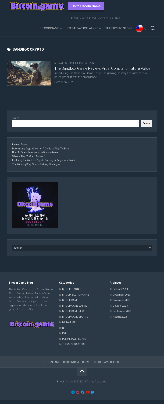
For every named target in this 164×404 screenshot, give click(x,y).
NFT (64, 331)
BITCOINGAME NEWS (73, 315)
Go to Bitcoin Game (86, 6)
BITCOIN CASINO (71, 293)
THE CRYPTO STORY (118, 28)
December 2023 (121, 298)
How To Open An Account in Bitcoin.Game (35, 156)
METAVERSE (61, 62)
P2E (64, 337)
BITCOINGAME (49, 28)
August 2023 (120, 320)
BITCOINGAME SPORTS (75, 320)
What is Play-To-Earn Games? (28, 160)
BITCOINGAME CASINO (74, 309)
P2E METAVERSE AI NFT (82, 28)
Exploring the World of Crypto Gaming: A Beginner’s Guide (43, 164)
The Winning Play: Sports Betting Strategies (36, 168)
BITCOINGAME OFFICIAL (107, 366)
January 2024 (120, 293)
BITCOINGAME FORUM (76, 366)
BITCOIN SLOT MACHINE (75, 298)
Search (16, 122)
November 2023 (121, 304)
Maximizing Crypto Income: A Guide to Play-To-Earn (40, 152)
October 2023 (120, 309)
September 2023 (122, 315)
